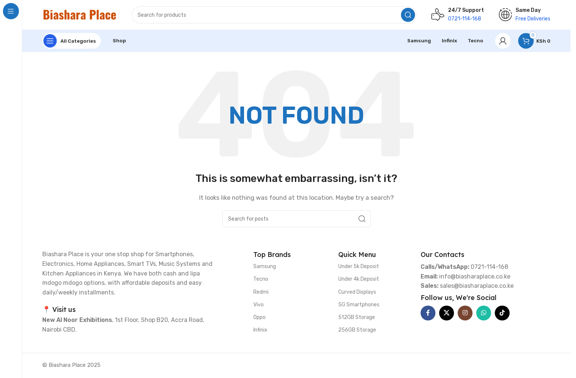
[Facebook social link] (428, 313)
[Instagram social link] (465, 313)
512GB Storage (356, 317)
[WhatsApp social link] (483, 313)
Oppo (259, 317)
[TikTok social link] (502, 313)
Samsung (264, 266)
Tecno (260, 279)
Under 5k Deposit (358, 266)
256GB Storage (357, 330)
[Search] (274, 14)
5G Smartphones (358, 305)
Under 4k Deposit (358, 279)
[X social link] (446, 313)
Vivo (258, 305)
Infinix (260, 330)
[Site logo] (79, 14)
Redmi (261, 292)
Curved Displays (357, 292)
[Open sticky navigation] (72, 40)
